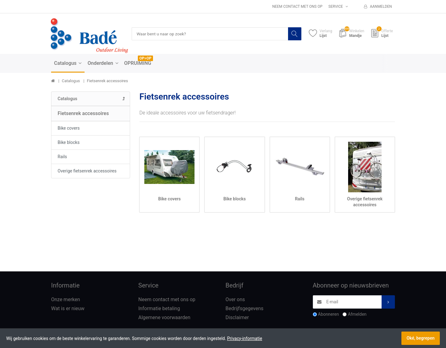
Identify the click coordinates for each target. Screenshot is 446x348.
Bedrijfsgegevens (244, 309)
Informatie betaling (159, 309)
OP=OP (145, 58)
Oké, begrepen (421, 338)
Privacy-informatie (244, 338)
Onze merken (65, 300)
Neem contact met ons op (297, 6)
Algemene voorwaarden (164, 317)
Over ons (235, 300)
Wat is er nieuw (68, 309)
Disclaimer (237, 317)
